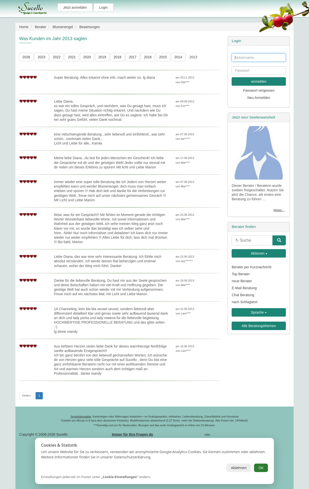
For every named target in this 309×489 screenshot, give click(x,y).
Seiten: (26, 395)
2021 (72, 57)
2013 (193, 57)
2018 (117, 57)
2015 (163, 57)
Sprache (259, 312)
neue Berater (242, 281)
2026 (26, 57)
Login (103, 7)
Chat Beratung (243, 295)
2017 (132, 57)
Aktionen (258, 253)
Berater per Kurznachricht (251, 267)
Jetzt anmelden (75, 7)
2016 (148, 57)
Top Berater (241, 274)
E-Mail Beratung (244, 288)
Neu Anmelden (258, 98)
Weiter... (278, 210)
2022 (56, 57)
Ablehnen (239, 467)
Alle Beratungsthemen (259, 326)
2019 (102, 57)
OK (260, 467)
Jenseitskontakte (80, 416)
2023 (41, 57)
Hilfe (207, 434)
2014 (178, 57)
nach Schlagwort (245, 302)
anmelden (258, 81)
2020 (87, 57)
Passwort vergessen (258, 90)
